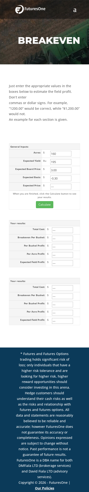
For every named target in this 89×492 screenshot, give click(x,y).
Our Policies (44, 488)
